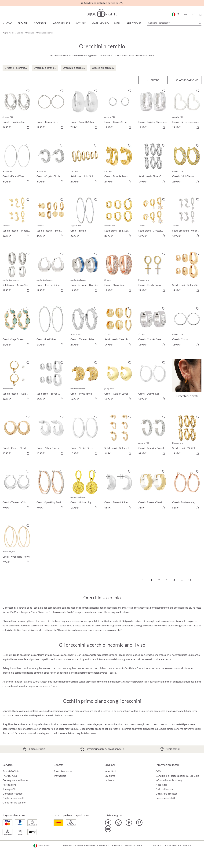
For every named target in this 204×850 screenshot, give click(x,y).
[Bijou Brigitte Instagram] (118, 822)
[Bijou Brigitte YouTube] (108, 829)
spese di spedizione (105, 845)
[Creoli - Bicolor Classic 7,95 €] (153, 490)
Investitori (110, 771)
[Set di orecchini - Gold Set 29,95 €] (85, 164)
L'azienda (109, 780)
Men (117, 23)
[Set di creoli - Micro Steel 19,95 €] (17, 272)
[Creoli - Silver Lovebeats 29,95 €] (186, 109)
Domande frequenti (13, 793)
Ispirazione (133, 23)
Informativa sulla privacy (169, 780)
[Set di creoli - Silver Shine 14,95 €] (51, 381)
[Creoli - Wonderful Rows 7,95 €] (17, 544)
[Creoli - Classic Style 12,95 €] (119, 109)
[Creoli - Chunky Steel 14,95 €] (153, 327)
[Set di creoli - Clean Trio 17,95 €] (119, 327)
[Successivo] (197, 580)
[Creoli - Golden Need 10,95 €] (17, 435)
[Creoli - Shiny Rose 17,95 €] (119, 272)
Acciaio (80, 23)
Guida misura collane (14, 802)
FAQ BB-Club (10, 775)
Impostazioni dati (165, 798)
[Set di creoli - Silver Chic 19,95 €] (153, 164)
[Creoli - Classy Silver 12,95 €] (51, 109)
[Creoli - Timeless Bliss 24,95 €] (85, 327)
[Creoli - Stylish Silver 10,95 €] (85, 435)
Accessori (40, 23)
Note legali (161, 784)
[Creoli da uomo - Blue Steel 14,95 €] (85, 272)
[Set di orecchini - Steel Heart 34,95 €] (51, 218)
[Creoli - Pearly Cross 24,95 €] (153, 272)
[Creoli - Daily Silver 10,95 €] (153, 381)
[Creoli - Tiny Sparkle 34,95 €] (17, 109)
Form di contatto (63, 771)
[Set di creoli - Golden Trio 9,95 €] (119, 435)
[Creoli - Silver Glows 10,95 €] (51, 435)
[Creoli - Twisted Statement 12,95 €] (153, 109)
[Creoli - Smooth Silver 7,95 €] (85, 109)
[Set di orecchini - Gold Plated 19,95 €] (17, 381)
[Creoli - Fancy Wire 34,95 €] (17, 164)
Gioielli (23, 23)
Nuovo (7, 23)
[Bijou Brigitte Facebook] (128, 822)
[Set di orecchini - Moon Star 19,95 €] (186, 218)
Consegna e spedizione (15, 780)
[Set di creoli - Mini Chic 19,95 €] (186, 435)
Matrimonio (100, 23)
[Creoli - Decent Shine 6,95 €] (119, 490)
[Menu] (152, 80)
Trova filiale (60, 775)
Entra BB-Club (10, 771)
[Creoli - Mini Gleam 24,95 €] (186, 164)
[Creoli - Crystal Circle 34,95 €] (51, 164)
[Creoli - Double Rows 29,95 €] (119, 164)
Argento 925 (61, 23)
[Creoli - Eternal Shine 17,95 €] (51, 272)
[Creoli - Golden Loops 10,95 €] (119, 381)
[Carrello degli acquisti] (200, 14)
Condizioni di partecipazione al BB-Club (177, 775)
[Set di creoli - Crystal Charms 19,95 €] (153, 218)
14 (189, 579)
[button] (185, 14)
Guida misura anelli (13, 797)
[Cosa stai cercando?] (174, 22)
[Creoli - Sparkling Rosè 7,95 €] (51, 490)
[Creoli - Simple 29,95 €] (85, 218)
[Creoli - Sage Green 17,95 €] (17, 327)
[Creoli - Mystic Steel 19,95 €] (85, 381)
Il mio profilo (9, 789)
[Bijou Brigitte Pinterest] (139, 822)
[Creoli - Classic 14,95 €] (186, 327)
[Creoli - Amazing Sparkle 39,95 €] (153, 435)
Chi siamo (110, 775)
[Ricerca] (200, 23)
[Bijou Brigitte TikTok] (108, 822)
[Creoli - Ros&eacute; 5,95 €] (186, 490)
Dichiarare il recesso (167, 793)
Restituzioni (9, 784)
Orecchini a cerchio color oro (73, 629)
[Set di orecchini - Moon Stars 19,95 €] (17, 218)
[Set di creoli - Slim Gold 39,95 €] (119, 218)
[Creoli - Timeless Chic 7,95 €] (17, 490)
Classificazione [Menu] (187, 80)
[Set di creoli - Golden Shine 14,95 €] (186, 272)
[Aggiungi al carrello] (28, 127)
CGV (158, 771)
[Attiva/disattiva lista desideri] (28, 91)
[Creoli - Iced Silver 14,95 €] (51, 327)
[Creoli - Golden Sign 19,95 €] (85, 490)
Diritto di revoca (164, 789)
